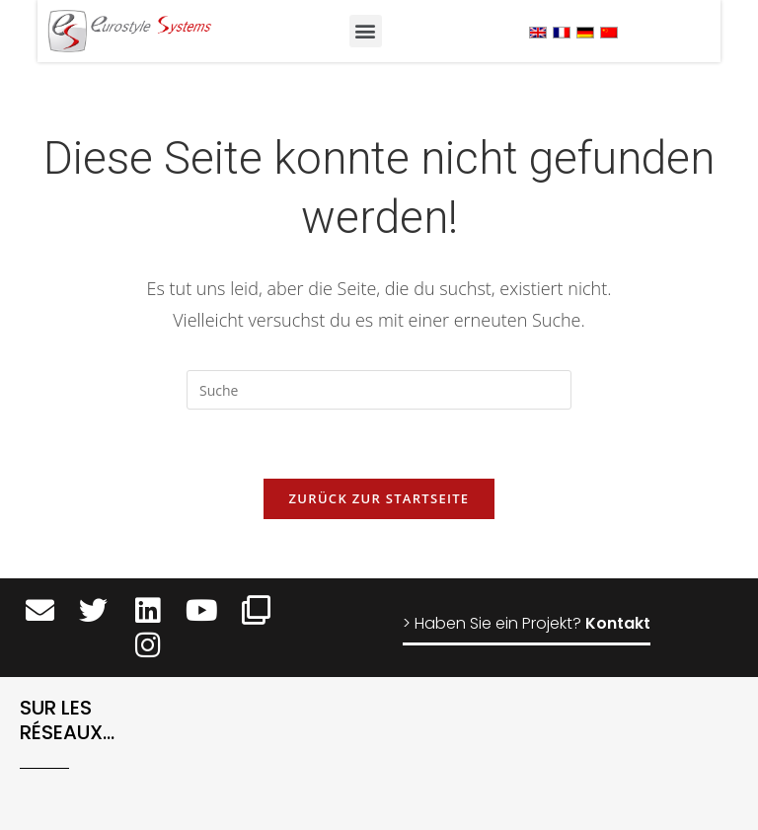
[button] (365, 31)
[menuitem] (538, 32)
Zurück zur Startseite (379, 498)
